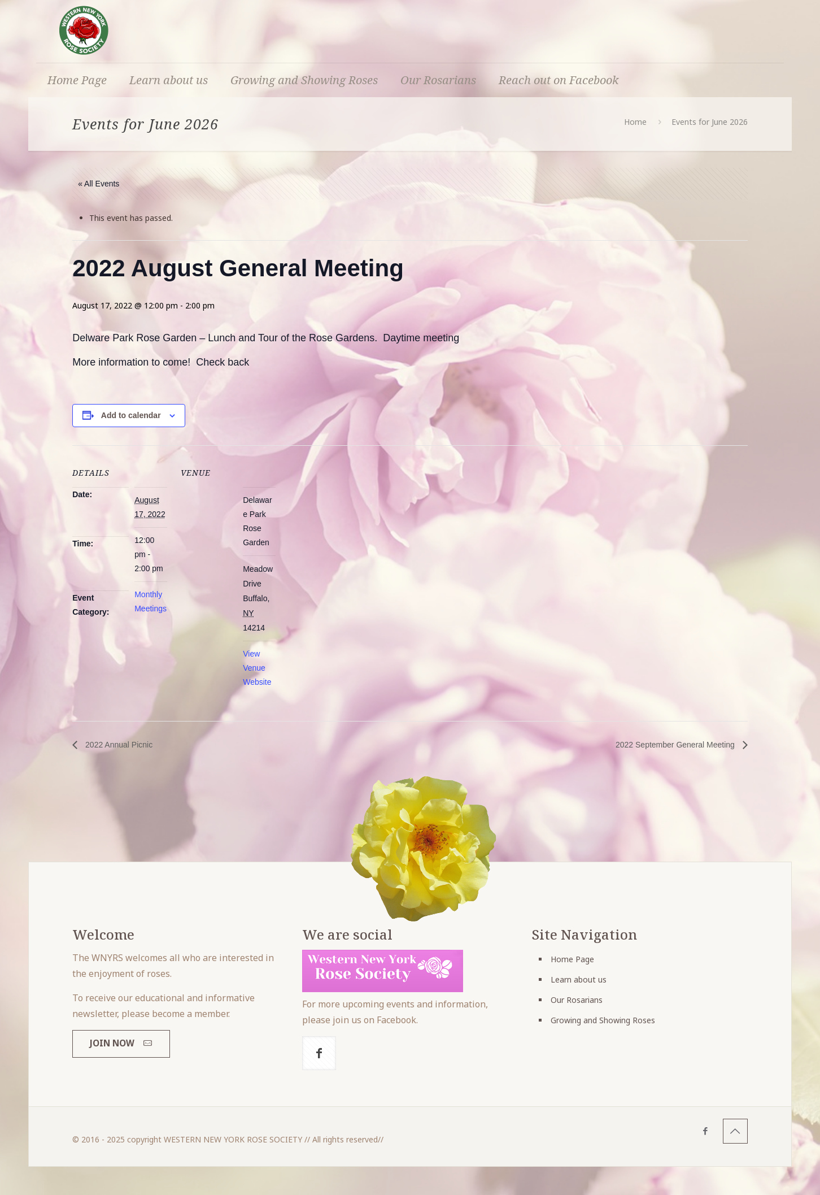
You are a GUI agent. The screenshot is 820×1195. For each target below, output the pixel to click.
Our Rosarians (577, 999)
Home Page (572, 959)
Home (635, 121)
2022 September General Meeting (676, 744)
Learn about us (579, 979)
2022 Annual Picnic (117, 744)
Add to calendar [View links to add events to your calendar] (131, 415)
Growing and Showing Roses (603, 1020)
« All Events (98, 183)
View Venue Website (257, 667)
